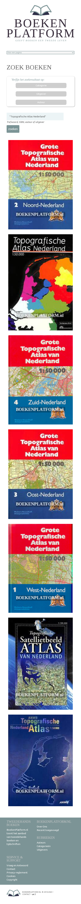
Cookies (11, 876)
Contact (11, 869)
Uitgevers (42, 849)
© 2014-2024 (47, 892)
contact (26, 894)
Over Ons (42, 826)
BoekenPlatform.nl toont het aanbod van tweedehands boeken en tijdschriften (17, 836)
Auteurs (41, 842)
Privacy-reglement (17, 872)
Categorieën (44, 846)
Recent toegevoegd (48, 830)
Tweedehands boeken (19, 823)
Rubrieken (46, 837)
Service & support (15, 858)
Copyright (12, 879)
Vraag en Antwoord (17, 865)
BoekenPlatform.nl (54, 821)
